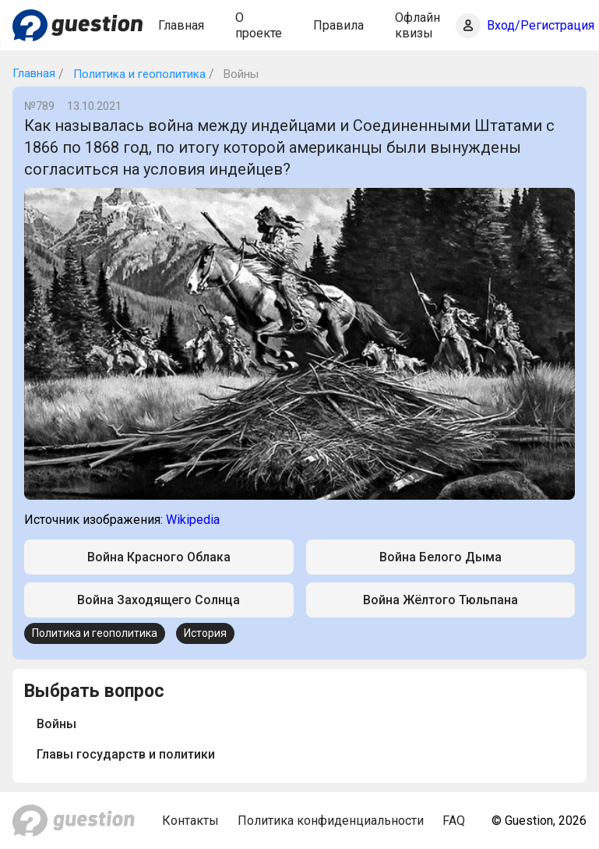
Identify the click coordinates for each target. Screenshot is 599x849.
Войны (56, 723)
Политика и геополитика (138, 74)
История (205, 633)
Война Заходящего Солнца (158, 600)
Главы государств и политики (126, 754)
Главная (181, 25)
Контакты (190, 820)
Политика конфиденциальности (331, 820)
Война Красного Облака (159, 557)
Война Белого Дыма (440, 557)
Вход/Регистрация (540, 25)
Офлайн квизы (417, 25)
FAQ (453, 820)
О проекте (258, 25)
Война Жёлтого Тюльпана (440, 600)
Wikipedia (193, 519)
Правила (338, 25)
